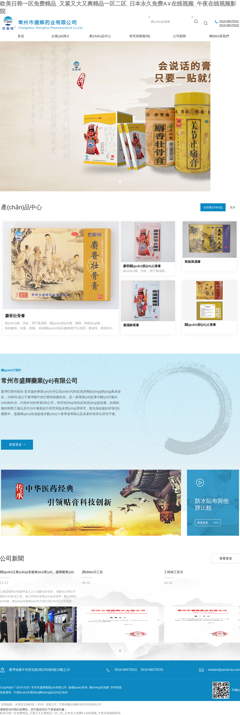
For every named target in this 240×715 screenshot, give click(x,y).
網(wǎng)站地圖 (99, 687)
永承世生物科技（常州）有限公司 (36, 704)
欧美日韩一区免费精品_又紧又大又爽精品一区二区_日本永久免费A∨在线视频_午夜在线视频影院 (60, 713)
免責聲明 (5, 692)
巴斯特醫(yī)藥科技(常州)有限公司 (80, 704)
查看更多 (17, 444)
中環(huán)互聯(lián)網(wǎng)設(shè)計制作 (41, 692)
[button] (120, 182)
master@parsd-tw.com (224, 669)
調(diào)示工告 (92, 574)
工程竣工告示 (173, 574)
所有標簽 (116, 687)
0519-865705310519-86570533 (229, 23)
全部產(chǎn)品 (213, 207)
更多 (232, 207)
